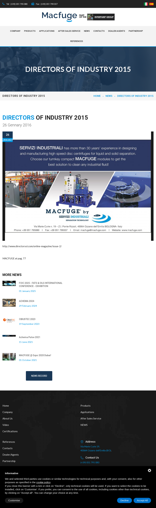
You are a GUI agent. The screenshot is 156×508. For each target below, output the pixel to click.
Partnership (136, 31)
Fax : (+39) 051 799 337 (44, 4)
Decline (124, 500)
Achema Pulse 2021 (29, 337)
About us (7, 418)
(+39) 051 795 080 (89, 462)
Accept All (142, 500)
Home (97, 96)
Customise (14, 500)
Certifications (10, 431)
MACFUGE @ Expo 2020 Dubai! (35, 355)
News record (39, 376)
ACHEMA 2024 (26, 301)
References (76, 41)
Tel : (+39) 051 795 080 (14, 4)
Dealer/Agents (116, 31)
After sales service (69, 31)
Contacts (99, 31)
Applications (46, 31)
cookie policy (43, 482)
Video (5, 424)
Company (15, 31)
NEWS (87, 31)
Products (29, 31)
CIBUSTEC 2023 (27, 319)
